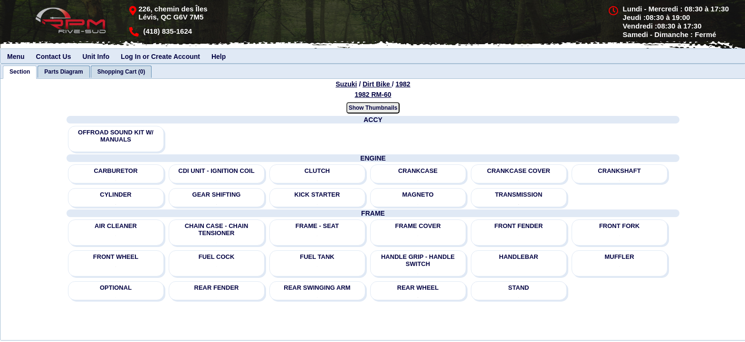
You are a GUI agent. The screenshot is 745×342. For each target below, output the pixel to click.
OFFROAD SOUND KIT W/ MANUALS (115, 136)
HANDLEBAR (518, 256)
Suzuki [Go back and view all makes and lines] (346, 84)
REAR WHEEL (418, 287)
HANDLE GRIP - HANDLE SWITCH (418, 260)
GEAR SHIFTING (216, 194)
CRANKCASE (418, 170)
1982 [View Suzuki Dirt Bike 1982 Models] (402, 84)
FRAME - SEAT (317, 225)
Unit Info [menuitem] (95, 56)
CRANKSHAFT (619, 170)
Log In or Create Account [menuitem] (160, 56)
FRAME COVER (417, 225)
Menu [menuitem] (16, 56)
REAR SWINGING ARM (317, 287)
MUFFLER (619, 256)
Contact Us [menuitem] (53, 56)
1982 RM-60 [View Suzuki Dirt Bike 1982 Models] (372, 94)
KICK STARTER (317, 194)
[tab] (20, 72)
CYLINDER (115, 194)
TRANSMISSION (519, 194)
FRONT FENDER (519, 225)
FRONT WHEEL (115, 256)
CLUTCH (317, 170)
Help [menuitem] (218, 56)
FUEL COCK (217, 256)
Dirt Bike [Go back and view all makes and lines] (377, 84)
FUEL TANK (317, 256)
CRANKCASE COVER (518, 170)
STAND (518, 287)
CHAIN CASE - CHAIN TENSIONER (216, 229)
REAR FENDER (216, 287)
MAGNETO (417, 194)
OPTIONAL (116, 287)
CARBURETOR (115, 170)
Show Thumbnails (373, 107)
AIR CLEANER (116, 225)
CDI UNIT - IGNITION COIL (216, 170)
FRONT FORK (619, 225)
